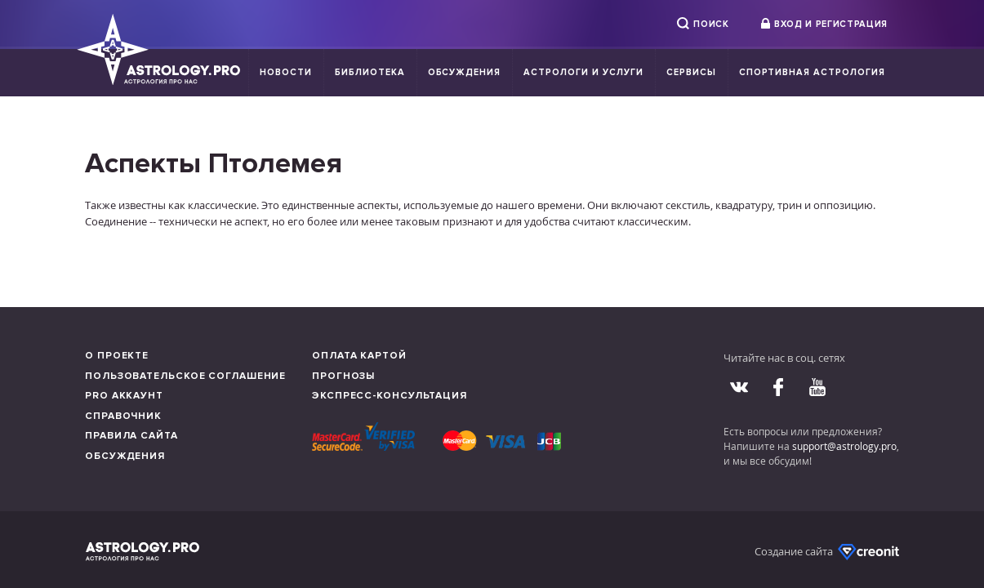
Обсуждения (464, 72)
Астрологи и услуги (583, 72)
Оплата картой (359, 356)
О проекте (117, 356)
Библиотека (370, 72)
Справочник (123, 416)
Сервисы (691, 72)
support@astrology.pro (844, 445)
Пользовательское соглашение (185, 376)
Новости (286, 72)
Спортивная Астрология (812, 72)
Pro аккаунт (124, 396)
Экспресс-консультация (389, 396)
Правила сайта (131, 436)
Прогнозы (343, 376)
